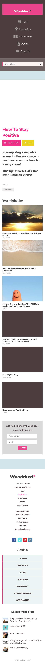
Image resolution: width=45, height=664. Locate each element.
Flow (23, 572)
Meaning (23, 579)
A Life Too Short (17, 633)
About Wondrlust (23, 484)
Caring (23, 558)
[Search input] (21, 64)
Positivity (8, 189)
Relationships (22, 593)
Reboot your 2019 (18, 626)
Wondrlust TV (22, 505)
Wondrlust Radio (22, 511)
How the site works (23, 487)
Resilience (22, 518)
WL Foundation (22, 522)
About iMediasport (22, 529)
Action (22, 501)
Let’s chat (22, 525)
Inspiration (22, 494)
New (22, 491)
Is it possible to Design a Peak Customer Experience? (23, 620)
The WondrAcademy (19, 648)
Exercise (23, 565)
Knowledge (22, 498)
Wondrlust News (22, 515)
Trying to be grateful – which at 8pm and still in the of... (26, 641)
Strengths (22, 600)
